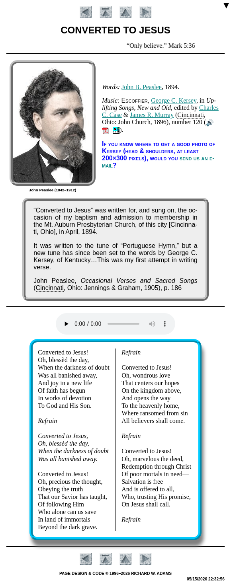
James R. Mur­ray (152, 114)
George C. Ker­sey (173, 100)
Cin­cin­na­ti (190, 114)
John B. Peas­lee (141, 87)
